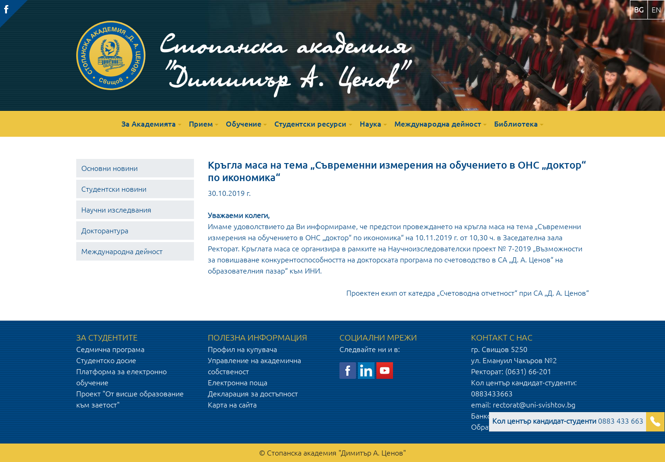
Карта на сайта (232, 405)
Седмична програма (110, 349)
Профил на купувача (242, 349)
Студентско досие (106, 360)
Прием (201, 124)
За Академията (148, 124)
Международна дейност (437, 124)
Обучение (243, 124)
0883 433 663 (567, 421)
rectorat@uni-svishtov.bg (534, 405)
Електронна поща (237, 382)
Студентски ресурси (310, 124)
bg (639, 10)
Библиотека (516, 124)
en (656, 10)
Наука (370, 124)
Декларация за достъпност (253, 393)
